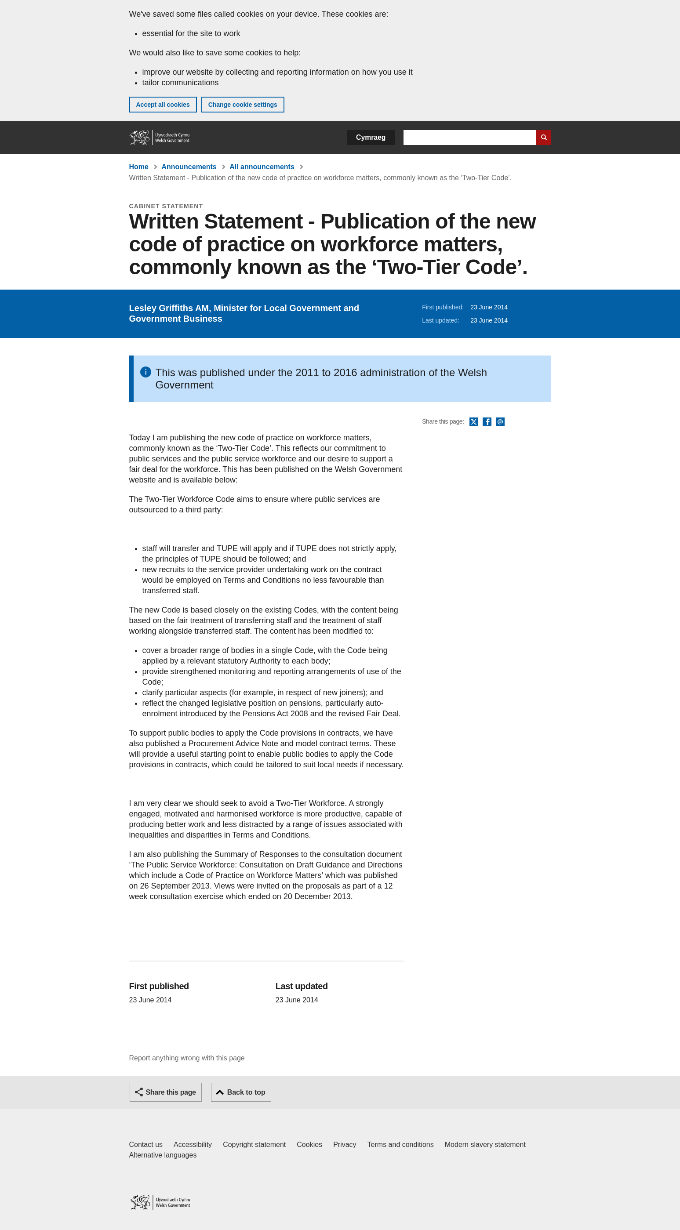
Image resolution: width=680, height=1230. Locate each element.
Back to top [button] (246, 1092)
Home (139, 167)
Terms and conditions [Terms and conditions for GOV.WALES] (400, 1144)
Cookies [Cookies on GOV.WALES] (309, 1144)
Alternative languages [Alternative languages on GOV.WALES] (163, 1155)
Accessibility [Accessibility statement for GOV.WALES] (193, 1144)
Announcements (188, 167)
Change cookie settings (242, 104)
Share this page (171, 1092)
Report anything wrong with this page (187, 1058)
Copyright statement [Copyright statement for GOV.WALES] (254, 1144)
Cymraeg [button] (370, 137)
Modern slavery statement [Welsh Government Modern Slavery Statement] (485, 1144)
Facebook (487, 422)
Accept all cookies (163, 104)
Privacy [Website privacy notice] (344, 1144)
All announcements (262, 167)
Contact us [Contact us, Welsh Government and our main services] (146, 1144)
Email (500, 422)
